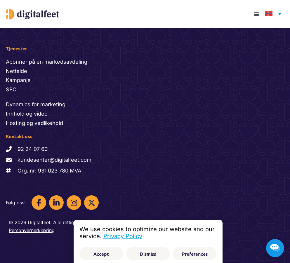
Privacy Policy (122, 236)
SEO (11, 89)
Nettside (16, 71)
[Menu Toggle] (256, 14)
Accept (101, 253)
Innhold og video (27, 114)
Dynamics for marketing (35, 104)
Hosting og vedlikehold (34, 123)
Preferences (195, 253)
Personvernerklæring (32, 230)
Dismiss (148, 253)
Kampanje (18, 80)
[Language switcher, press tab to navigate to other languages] (271, 14)
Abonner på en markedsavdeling (46, 62)
